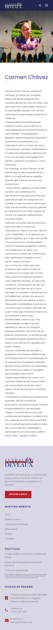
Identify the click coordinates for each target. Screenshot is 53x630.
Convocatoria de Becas (15, 486)
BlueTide (26, 618)
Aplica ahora (10, 491)
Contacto (9, 500)
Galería (8, 495)
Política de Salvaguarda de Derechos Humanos (26, 521)
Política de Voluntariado (15, 525)
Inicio (7, 476)
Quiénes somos (12, 481)
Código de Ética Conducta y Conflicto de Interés (26, 516)
